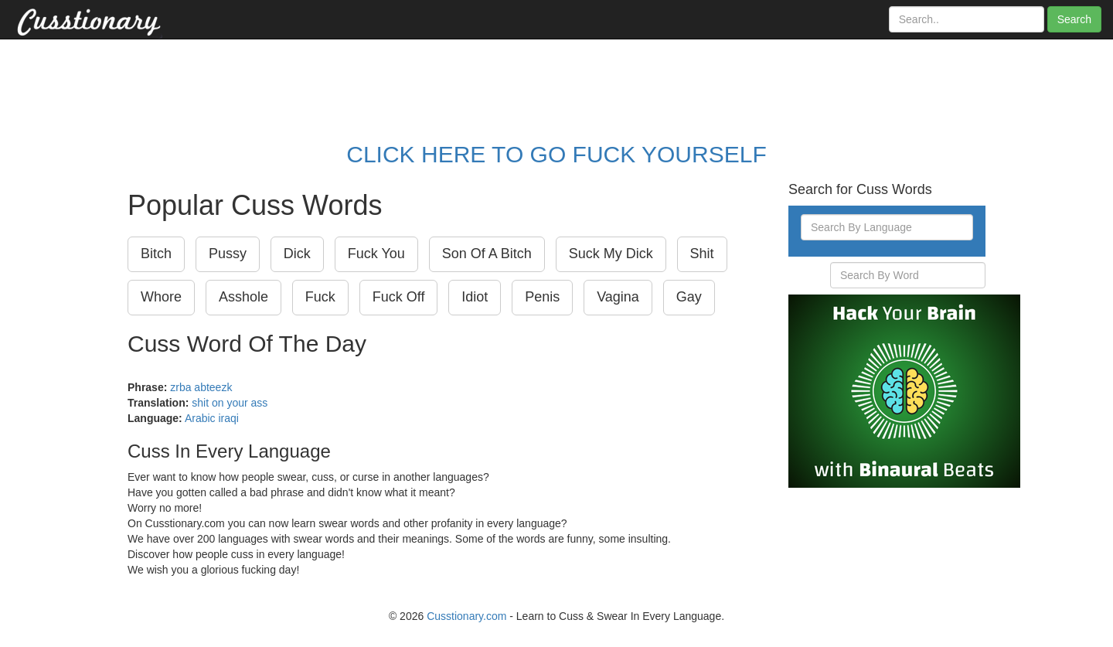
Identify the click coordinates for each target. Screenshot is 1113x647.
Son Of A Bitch (487, 253)
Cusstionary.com (466, 616)
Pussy (228, 253)
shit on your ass (229, 403)
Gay (689, 297)
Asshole (243, 297)
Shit (702, 253)
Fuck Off (399, 297)
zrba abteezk (201, 387)
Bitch (156, 253)
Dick (297, 253)
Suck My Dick (611, 253)
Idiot (474, 297)
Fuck (320, 297)
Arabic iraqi (212, 418)
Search (1074, 19)
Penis (542, 297)
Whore (161, 297)
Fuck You (376, 253)
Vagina (618, 297)
